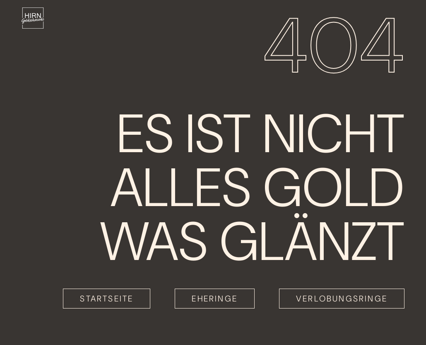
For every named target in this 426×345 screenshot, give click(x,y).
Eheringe (215, 298)
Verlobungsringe (341, 298)
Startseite (106, 298)
